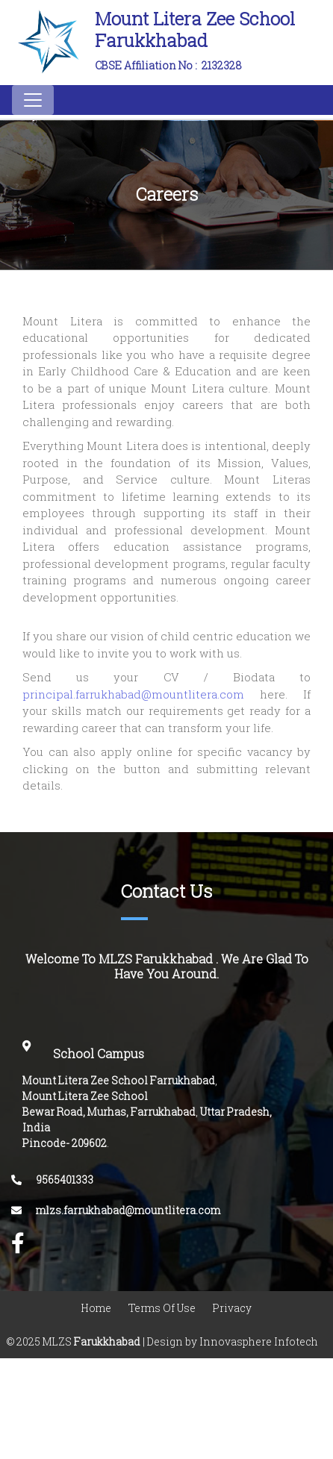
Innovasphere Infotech (257, 1341)
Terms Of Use (162, 1308)
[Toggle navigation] (33, 100)
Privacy (232, 1308)
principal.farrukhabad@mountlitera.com (141, 694)
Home (96, 1308)
